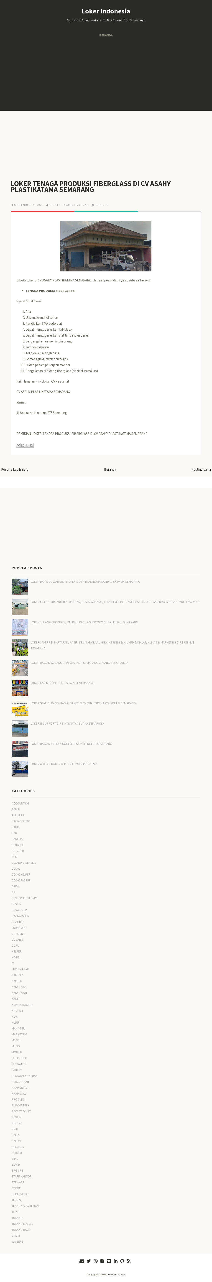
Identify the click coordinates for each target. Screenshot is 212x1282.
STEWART (18, 1182)
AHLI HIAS (18, 815)
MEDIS (16, 1046)
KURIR (16, 1022)
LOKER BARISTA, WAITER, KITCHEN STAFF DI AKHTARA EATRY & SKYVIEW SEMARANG (85, 582)
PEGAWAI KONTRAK (25, 1076)
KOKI (15, 1016)
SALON (16, 1141)
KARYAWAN (19, 987)
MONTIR (17, 1052)
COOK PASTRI (21, 880)
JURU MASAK (20, 969)
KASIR (16, 999)
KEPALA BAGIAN (22, 1005)
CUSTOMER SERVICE (25, 898)
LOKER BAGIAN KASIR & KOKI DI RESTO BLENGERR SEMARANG (71, 744)
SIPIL (15, 1159)
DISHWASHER (20, 916)
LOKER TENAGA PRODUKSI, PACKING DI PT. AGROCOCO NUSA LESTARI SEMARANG (84, 622)
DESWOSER (19, 910)
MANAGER (18, 1028)
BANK (15, 827)
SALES (16, 1135)
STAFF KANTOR (22, 1176)
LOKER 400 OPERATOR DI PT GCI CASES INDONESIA (64, 764)
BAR (14, 833)
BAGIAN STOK (21, 821)
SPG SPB (17, 1170)
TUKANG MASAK (22, 1224)
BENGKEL (18, 845)
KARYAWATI (19, 993)
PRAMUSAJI (19, 1093)
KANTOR (17, 975)
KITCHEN (17, 1011)
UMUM (16, 1235)
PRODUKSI (102, 205)
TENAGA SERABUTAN (25, 1206)
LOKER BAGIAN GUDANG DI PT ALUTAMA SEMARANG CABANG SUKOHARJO (79, 663)
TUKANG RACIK (21, 1230)
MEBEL (16, 1040)
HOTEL (16, 957)
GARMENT (18, 934)
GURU (15, 945)
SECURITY (18, 1147)
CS (13, 892)
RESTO (16, 1117)
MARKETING (19, 1034)
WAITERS (17, 1241)
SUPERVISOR (20, 1194)
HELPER (17, 951)
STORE (16, 1188)
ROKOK (17, 1123)
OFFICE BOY (20, 1058)
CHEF (15, 857)
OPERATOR (19, 1064)
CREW (15, 886)
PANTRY (17, 1070)
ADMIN (16, 809)
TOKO (16, 1212)
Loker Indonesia (106, 11)
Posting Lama (201, 469)
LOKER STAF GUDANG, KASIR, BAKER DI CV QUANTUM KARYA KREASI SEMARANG (83, 703)
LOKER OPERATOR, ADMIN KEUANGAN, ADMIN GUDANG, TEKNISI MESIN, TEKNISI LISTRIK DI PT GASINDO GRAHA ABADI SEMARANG (115, 602)
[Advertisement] (106, 74)
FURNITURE (19, 928)
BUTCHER (18, 851)
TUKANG (17, 1218)
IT (13, 963)
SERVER (17, 1153)
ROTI (15, 1129)
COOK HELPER (21, 874)
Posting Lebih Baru (14, 469)
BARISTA (17, 839)
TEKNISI (17, 1200)
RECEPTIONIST (21, 1111)
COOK (16, 868)
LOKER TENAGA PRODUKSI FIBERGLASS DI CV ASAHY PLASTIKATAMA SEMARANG (91, 186)
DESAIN (16, 904)
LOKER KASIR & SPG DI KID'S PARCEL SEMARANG (62, 683)
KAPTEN (17, 981)
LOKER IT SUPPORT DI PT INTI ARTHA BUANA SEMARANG (67, 723)
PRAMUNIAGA (20, 1087)
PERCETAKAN (20, 1082)
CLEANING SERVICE (24, 863)
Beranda (106, 35)
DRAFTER (18, 922)
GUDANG (17, 939)
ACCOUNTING (20, 803)
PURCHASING (20, 1105)
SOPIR (16, 1164)
